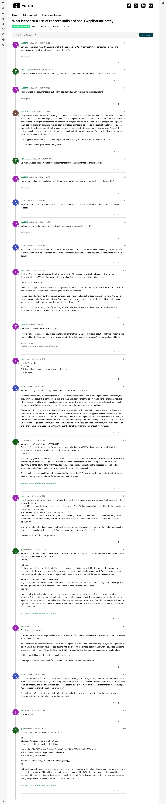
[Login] (162, 3)
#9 (125, 245)
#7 (125, 200)
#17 (124, 626)
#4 (125, 111)
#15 (124, 496)
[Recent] (3, 8)
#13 (124, 386)
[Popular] (3, 19)
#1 (125, 43)
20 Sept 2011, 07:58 (43, 111)
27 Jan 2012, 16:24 (39, 386)
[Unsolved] (3, 45)
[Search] (3, 34)
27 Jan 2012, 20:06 (38, 710)
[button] (3, 801)
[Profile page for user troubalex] (15, 326)
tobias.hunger (26, 69)
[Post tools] (123, 62)
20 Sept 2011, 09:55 (42, 177)
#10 (124, 270)
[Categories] (3, 3)
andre (23, 200)
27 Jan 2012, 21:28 (39, 728)
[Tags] (3, 13)
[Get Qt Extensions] (3, 39)
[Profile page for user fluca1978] (15, 113)
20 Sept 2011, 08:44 (45, 159)
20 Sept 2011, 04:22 (42, 43)
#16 (124, 549)
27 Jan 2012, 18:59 (39, 674)
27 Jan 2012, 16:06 (42, 324)
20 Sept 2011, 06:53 (45, 69)
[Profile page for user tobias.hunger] (15, 71)
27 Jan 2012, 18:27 (38, 626)
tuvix (22, 270)
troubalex (24, 324)
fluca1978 (24, 111)
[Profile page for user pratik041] (15, 45)
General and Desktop (21, 26)
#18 (124, 674)
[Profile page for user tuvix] (15, 272)
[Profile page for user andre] (15, 202)
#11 (124, 324)
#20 (124, 728)
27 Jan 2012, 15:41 (38, 270)
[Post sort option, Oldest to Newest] (23, 35)
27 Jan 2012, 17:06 (39, 549)
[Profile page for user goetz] (15, 442)
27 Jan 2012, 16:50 (38, 496)
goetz (23, 440)
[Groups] (3, 29)
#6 (125, 177)
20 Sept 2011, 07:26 (42, 88)
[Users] (3, 24)
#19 (124, 710)
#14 (124, 440)
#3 (125, 88)
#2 (125, 69)
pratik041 (24, 43)
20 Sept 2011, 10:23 (42, 222)
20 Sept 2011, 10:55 (40, 245)
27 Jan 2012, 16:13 (38, 359)
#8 (125, 222)
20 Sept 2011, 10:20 (40, 200)
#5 (125, 159)
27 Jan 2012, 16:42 (39, 440)
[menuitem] (162, 3)
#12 (124, 359)
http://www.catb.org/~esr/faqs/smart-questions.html (38, 483)
